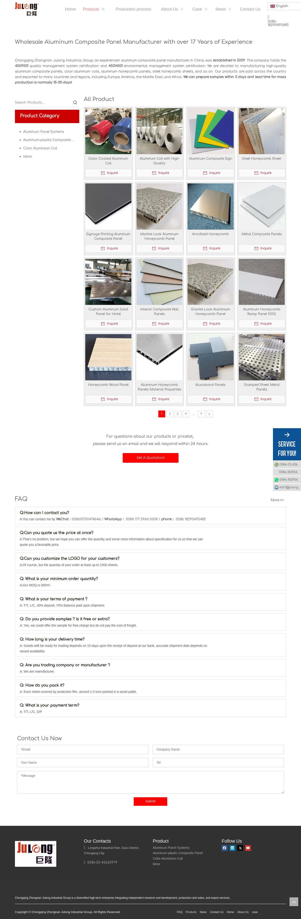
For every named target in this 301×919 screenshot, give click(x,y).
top (294, 901)
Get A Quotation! (151, 457)
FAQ (179, 916)
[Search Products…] (43, 102)
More (27, 156)
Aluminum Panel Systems (43, 131)
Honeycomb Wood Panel (108, 385)
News (203, 916)
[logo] (18, 844)
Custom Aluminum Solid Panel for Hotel (108, 312)
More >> (277, 500)
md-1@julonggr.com (290, 487)
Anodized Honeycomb (210, 234)
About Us (243, 916)
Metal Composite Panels (261, 234)
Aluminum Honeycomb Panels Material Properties (159, 387)
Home (230, 916)
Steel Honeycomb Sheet (261, 158)
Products (191, 916)
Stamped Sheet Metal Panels (262, 387)
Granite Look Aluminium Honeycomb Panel (210, 312)
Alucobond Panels (210, 385)
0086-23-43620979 (290, 464)
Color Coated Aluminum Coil (108, 161)
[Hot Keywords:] (75, 102)
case (255, 916)
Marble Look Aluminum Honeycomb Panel (159, 236)
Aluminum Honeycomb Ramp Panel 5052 (261, 312)
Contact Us (216, 916)
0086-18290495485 (290, 472)
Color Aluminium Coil (40, 148)
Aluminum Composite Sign (210, 158)
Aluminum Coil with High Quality (159, 161)
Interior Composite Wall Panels (159, 312)
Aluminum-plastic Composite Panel (51, 140)
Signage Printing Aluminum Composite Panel (108, 236)
